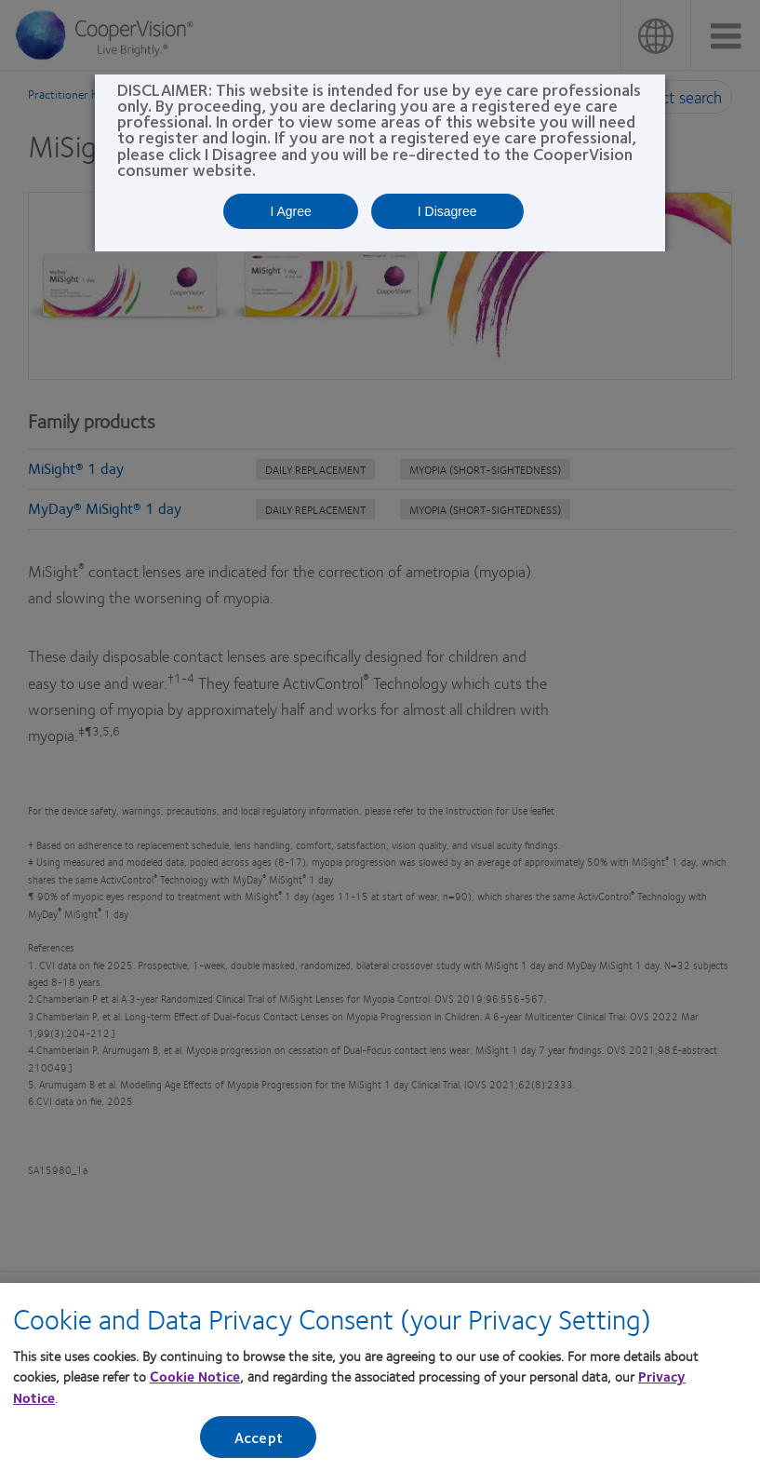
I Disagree (447, 211)
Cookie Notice (195, 1381)
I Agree (290, 211)
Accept (258, 1442)
